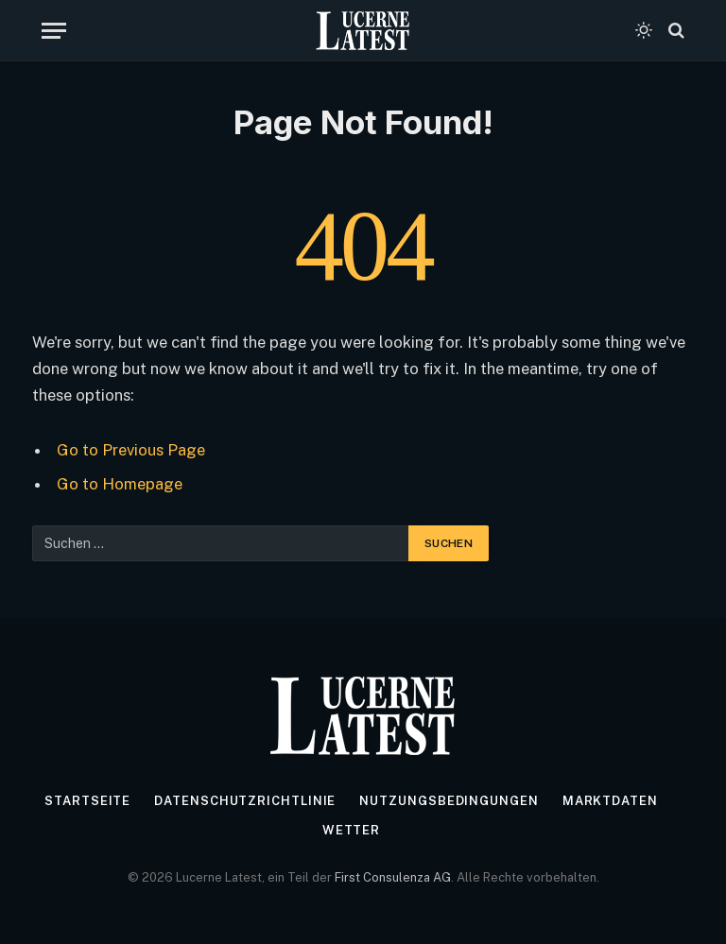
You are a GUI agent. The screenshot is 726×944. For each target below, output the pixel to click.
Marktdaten (610, 801)
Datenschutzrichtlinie (245, 801)
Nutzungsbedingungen (448, 801)
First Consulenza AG (393, 877)
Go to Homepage (119, 483)
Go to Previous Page (131, 449)
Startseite (87, 801)
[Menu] (54, 30)
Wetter (351, 830)
